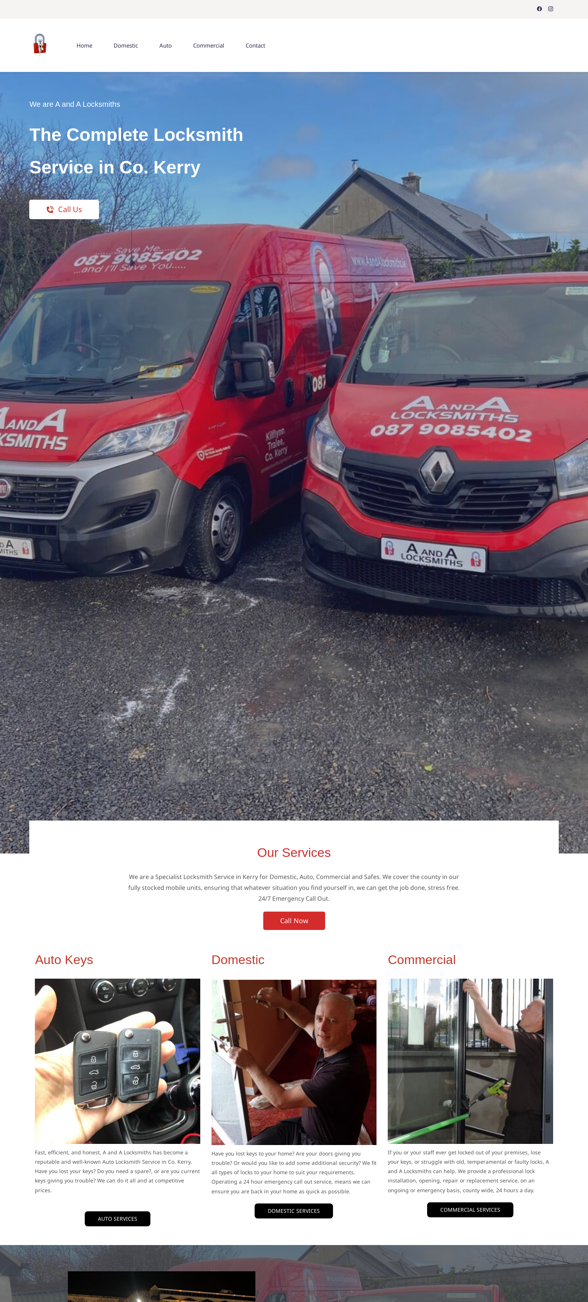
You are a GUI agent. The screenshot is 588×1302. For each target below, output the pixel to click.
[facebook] (539, 9)
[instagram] (550, 9)
